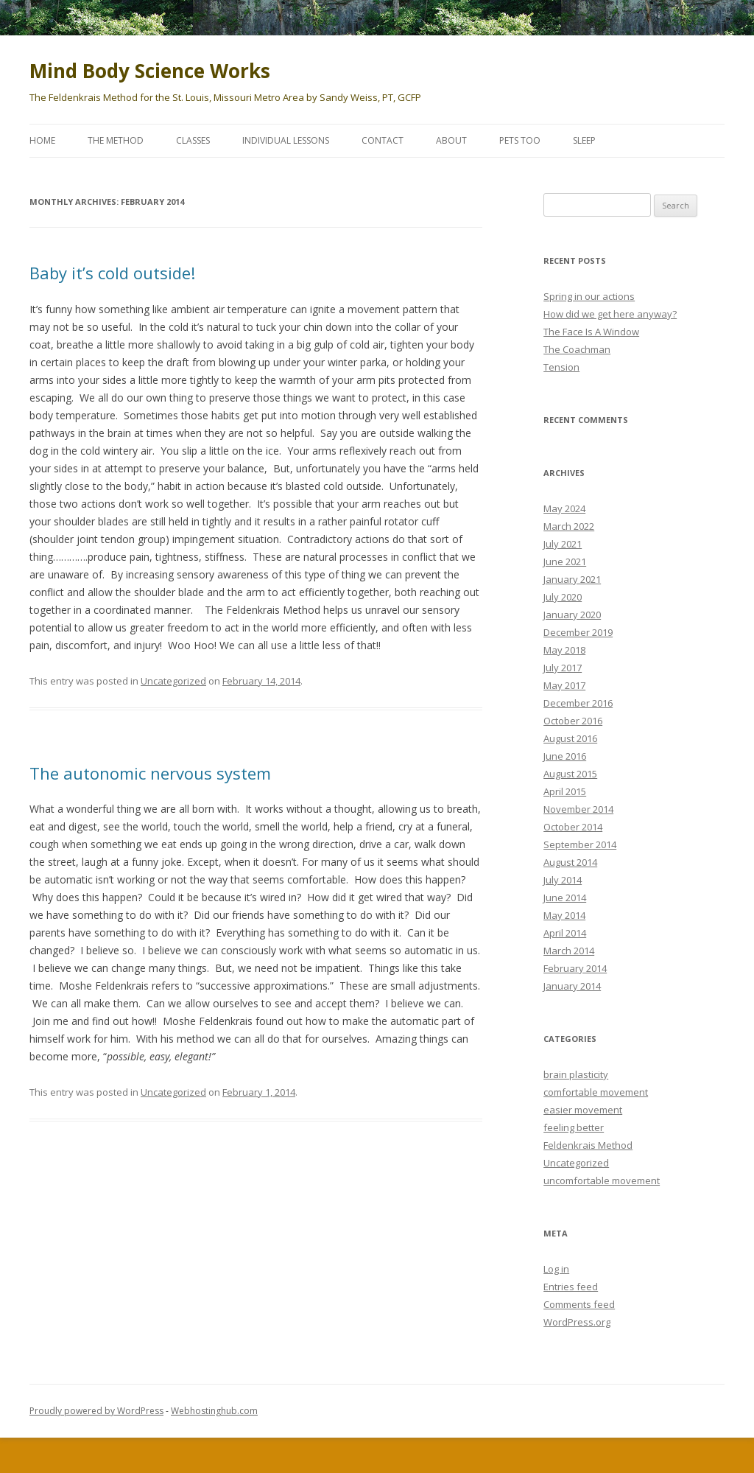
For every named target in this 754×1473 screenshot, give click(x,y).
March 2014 (568, 950)
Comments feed (579, 1304)
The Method (116, 140)
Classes (193, 140)
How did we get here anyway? (610, 314)
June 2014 (564, 897)
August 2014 (570, 862)
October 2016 (572, 720)
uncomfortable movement (601, 1180)
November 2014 (578, 809)
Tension (561, 367)
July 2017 (562, 667)
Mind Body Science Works (149, 70)
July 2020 (562, 596)
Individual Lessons (285, 140)
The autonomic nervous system (150, 773)
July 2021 (562, 543)
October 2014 (572, 826)
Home (42, 140)
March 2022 (568, 526)
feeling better (573, 1127)
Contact (383, 140)
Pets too (519, 140)
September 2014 (579, 844)
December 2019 (578, 632)
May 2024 (564, 508)
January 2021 (572, 579)
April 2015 (564, 791)
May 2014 (564, 915)
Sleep (584, 140)
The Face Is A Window (591, 331)
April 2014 (564, 933)
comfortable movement (595, 1092)
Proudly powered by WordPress (96, 1410)
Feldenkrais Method (588, 1145)
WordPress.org (576, 1322)
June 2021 (564, 561)
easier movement (582, 1109)
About (451, 140)
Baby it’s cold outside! (112, 273)
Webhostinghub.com (214, 1410)
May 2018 (564, 650)
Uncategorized (173, 680)
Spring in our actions (589, 296)
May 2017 (564, 685)
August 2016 (570, 738)
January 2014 (572, 986)
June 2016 (564, 756)
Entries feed (570, 1286)
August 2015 (570, 773)
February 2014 (575, 968)
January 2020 (572, 614)
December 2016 (578, 703)
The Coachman (576, 349)
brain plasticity (575, 1074)
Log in (556, 1269)
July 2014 (562, 879)
